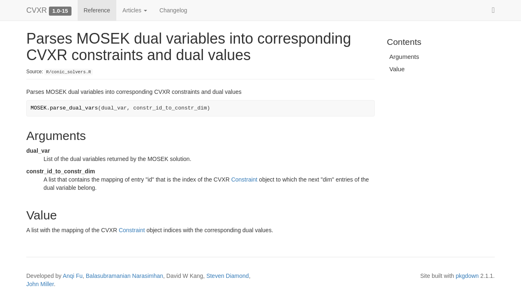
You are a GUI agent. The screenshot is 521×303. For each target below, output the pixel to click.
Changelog (173, 10)
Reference (97, 10)
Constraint (244, 179)
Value (397, 68)
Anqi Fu (73, 276)
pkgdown (467, 276)
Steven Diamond (227, 276)
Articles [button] (134, 10)
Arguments (405, 56)
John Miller (40, 284)
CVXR (36, 10)
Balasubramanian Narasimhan (124, 276)
